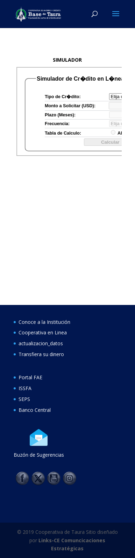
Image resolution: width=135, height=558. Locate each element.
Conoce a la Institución (44, 322)
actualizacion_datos (41, 343)
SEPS (24, 399)
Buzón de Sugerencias (39, 454)
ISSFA (25, 388)
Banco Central (35, 410)
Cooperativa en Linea (43, 332)
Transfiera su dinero (41, 354)
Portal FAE (30, 377)
